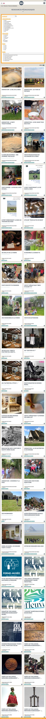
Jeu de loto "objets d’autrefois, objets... (9, 351)
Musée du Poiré (6, 60)
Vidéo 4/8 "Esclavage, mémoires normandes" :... (10, 709)
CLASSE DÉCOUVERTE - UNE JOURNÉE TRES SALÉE (10, 155)
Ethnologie (6, 40)
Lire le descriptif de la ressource (21, 97)
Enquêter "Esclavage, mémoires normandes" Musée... (10, 613)
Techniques (6, 38)
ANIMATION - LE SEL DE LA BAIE (11, 89)
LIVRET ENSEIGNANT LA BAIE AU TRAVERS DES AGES (11, 220)
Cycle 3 (5, 47)
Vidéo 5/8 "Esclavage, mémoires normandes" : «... (33, 709)
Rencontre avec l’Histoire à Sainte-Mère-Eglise (11, 449)
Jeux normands (7, 513)
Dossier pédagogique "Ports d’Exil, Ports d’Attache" (11, 644)
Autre (5, 31)
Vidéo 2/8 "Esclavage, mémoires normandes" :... (10, 677)
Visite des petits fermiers (10, 285)
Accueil (2, 5)
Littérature (6, 41)
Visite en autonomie (31, 318)
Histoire (5, 36)
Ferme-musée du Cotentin (8, 56)
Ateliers (5, 20)
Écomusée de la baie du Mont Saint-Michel (11, 55)
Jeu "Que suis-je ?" (30, 350)
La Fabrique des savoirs (6, 649)
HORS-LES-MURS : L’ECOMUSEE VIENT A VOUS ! (11, 546)
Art (4, 39)
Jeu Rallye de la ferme (9, 252)
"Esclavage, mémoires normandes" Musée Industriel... (31, 580)
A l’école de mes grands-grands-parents (10, 416)
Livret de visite (6, 22)
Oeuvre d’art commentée (8, 24)
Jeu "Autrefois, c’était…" (10, 383)
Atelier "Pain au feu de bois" (33, 220)
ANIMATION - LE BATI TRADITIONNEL (8, 122)
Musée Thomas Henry (7, 58)
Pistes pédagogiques (7, 26)
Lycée (5, 49)
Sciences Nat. (6, 37)
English (4, 3)
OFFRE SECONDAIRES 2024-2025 (34, 546)
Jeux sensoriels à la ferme (11, 318)
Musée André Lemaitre (7, 57)
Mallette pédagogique (7, 23)
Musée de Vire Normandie (8, 59)
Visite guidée (6, 30)
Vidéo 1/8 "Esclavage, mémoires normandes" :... (33, 644)
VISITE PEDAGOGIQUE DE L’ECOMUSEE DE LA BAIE (32, 155)
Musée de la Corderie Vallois (29, 584)
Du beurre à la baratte (32, 252)
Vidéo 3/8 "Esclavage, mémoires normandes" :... (33, 677)
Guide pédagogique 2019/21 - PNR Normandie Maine (33, 514)
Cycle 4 (5, 48)
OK (44, 718)
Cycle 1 (5, 45)
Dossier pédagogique (7, 21)
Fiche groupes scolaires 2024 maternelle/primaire (12, 579)
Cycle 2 (5, 46)
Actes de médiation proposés (8, 25)
